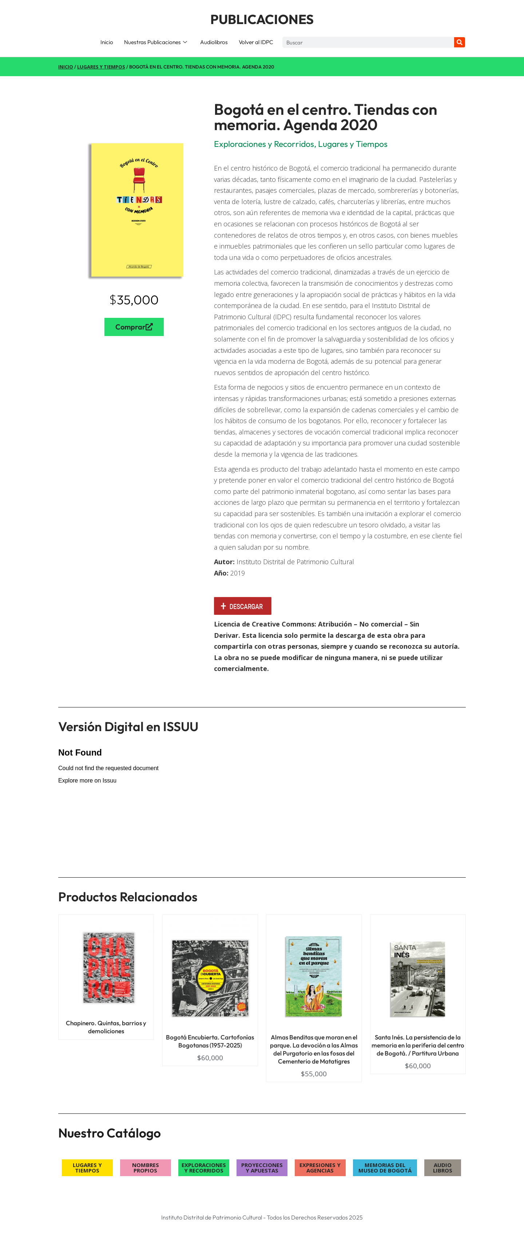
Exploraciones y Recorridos (264, 143)
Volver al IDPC (256, 42)
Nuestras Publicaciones (155, 42)
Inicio (106, 42)
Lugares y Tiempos (101, 66)
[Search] (459, 42)
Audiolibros (214, 42)
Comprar (134, 326)
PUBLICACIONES (262, 19)
